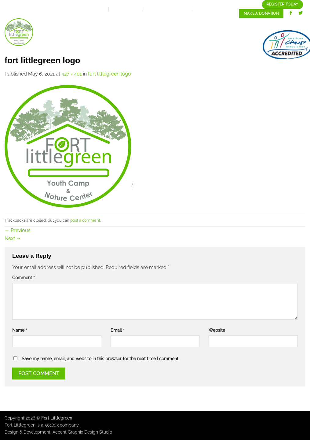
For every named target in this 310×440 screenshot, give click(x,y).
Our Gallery (235, 24)
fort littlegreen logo (109, 74)
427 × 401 (71, 74)
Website (217, 330)
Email (118, 330)
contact (239, 44)
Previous (18, 230)
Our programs (189, 24)
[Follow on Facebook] (290, 13)
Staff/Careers (281, 24)
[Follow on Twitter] (300, 13)
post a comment (85, 220)
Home (74, 24)
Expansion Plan (139, 24)
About (99, 24)
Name (19, 330)
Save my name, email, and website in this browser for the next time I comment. (100, 358)
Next (13, 238)
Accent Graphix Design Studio (82, 431)
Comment (23, 277)
